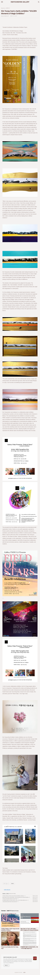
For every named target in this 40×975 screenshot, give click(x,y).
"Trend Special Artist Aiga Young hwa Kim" (9, 901)
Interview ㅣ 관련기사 (6, 893)
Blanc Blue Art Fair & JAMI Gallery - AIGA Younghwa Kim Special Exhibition (15, 897)
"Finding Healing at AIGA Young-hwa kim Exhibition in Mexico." (13, 895)
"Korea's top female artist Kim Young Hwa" (9, 898)
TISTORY (20, 972)
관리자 (24, 972)
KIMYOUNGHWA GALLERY (20, 2)
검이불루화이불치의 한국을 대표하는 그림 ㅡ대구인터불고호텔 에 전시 (14, 900)
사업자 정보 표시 (6, 889)
